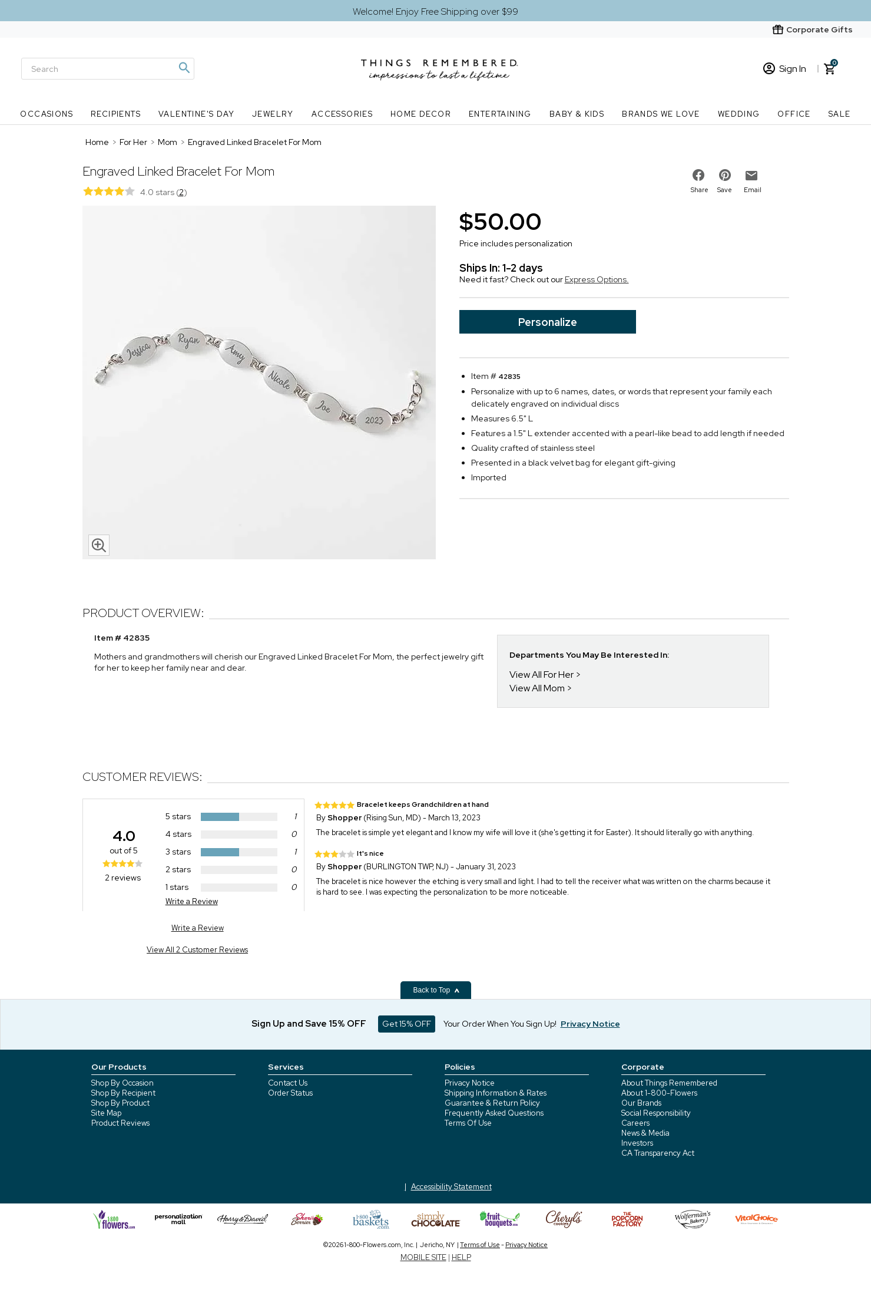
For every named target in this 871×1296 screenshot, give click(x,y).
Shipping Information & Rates (496, 1093)
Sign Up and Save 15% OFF (308, 1024)
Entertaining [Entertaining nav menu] (500, 114)
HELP (461, 1257)
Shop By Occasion (122, 1083)
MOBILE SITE (423, 1257)
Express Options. (597, 279)
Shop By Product (120, 1103)
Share (699, 190)
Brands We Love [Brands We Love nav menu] (661, 114)
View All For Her (541, 674)
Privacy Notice (470, 1083)
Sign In (784, 68)
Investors (637, 1143)
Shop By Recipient (123, 1093)
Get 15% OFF (406, 1023)
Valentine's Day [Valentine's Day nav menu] (196, 114)
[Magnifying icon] (183, 68)
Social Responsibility (656, 1113)
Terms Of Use (468, 1123)
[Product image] (259, 384)
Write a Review (191, 901)
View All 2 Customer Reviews (197, 950)
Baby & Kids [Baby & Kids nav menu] (576, 114)
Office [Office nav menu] (793, 114)
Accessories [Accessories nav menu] (342, 114)
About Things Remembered (669, 1083)
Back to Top (437, 990)
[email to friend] (751, 175)
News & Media (645, 1133)
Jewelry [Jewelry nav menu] (273, 114)
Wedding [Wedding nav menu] (739, 114)
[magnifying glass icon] (99, 545)
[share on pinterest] (725, 175)
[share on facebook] (698, 175)
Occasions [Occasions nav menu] (46, 114)
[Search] (107, 69)
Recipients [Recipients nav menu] (116, 114)
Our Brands (641, 1103)
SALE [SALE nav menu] (840, 114)
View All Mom (537, 688)
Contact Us (287, 1083)
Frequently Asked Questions (494, 1113)
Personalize (547, 322)
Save (724, 190)
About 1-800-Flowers (659, 1093)
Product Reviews (120, 1123)
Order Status (290, 1093)
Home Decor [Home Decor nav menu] (420, 114)
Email (752, 190)
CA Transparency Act (657, 1153)
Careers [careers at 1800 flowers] (635, 1123)
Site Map (106, 1113)
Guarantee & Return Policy (492, 1103)
